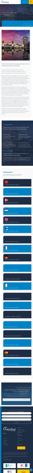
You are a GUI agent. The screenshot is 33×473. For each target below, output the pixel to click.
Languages (11, 5)
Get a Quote (26, 23)
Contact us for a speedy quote (20, 158)
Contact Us (25, 399)
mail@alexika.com (20, 444)
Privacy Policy (5, 454)
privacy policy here (21, 411)
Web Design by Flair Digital (7, 459)
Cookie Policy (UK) (10, 454)
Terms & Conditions (23, 454)
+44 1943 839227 (19, 440)
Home (6, 5)
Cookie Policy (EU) (16, 454)
